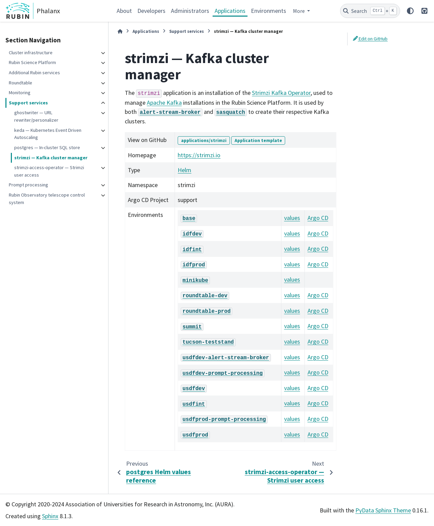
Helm (184, 170)
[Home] (120, 31)
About (124, 11)
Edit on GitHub (370, 39)
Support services (28, 103)
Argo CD (318, 218)
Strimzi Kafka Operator (281, 93)
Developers (151, 11)
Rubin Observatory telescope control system (47, 198)
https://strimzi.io (199, 155)
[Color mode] (410, 11)
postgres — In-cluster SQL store (47, 147)
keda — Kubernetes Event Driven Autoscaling (47, 134)
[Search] (370, 11)
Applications (230, 11)
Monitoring (20, 92)
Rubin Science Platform (32, 62)
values (292, 218)
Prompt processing (28, 185)
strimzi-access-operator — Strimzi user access (49, 171)
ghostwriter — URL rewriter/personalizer (36, 116)
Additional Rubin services (34, 72)
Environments (268, 11)
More (299, 10)
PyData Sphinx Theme (383, 510)
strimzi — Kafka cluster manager (50, 158)
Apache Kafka (164, 102)
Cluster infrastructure (31, 52)
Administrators (190, 11)
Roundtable (20, 83)
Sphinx (50, 516)
